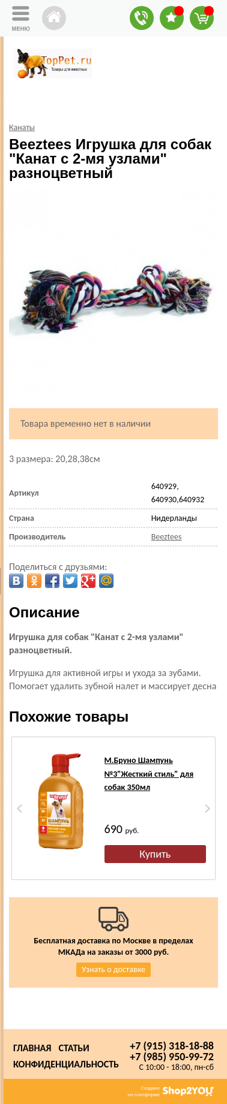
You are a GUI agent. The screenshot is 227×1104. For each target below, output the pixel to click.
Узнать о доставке (113, 969)
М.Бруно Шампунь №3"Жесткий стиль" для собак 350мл (149, 773)
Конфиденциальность (66, 1064)
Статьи (73, 1048)
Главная (32, 1048)
